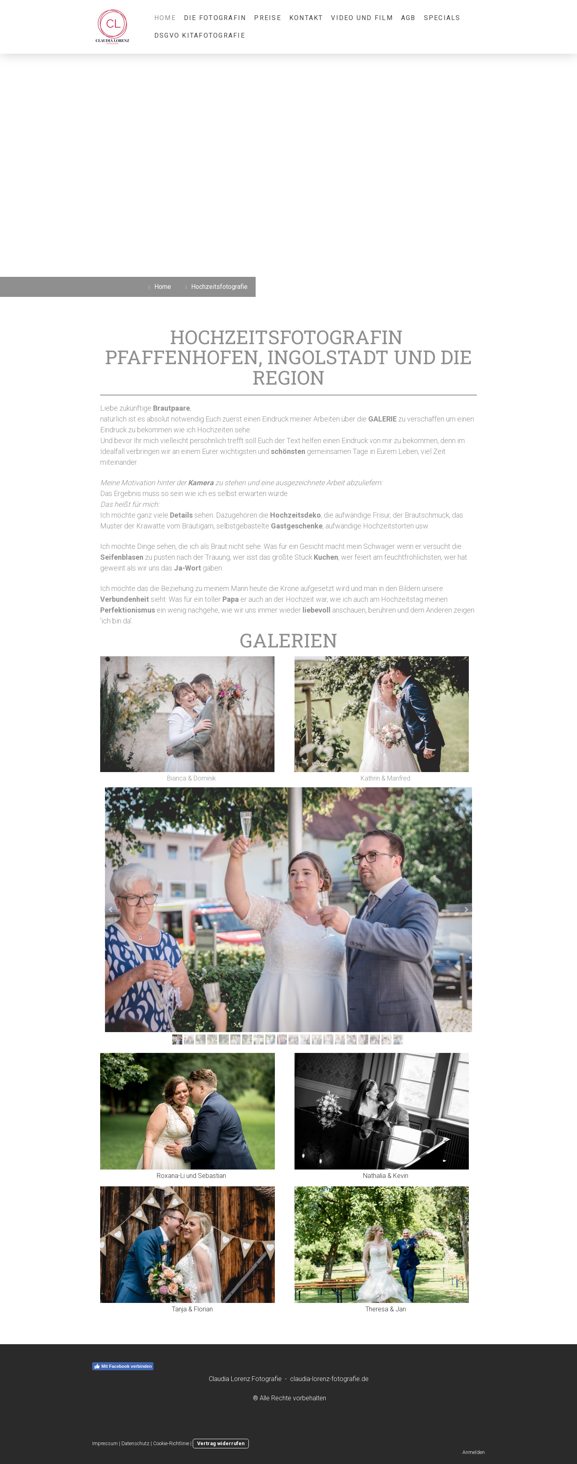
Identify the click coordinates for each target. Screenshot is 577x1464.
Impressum (105, 1443)
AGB (408, 18)
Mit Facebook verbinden (123, 1366)
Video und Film (362, 18)
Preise (267, 18)
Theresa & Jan (385, 1309)
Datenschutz (135, 1443)
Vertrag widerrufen (220, 1443)
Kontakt (306, 18)
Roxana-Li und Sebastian (191, 1176)
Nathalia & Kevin (385, 1176)
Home (165, 18)
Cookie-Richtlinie (171, 1443)
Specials (442, 18)
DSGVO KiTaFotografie (199, 35)
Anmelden (473, 1452)
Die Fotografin (215, 18)
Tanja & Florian (192, 1309)
